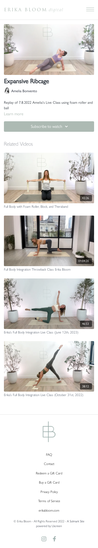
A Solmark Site (75, 521)
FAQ (49, 455)
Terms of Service (49, 501)
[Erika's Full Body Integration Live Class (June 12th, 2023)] (49, 332)
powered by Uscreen (49, 526)
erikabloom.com (49, 510)
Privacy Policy (49, 492)
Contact (49, 464)
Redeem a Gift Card (49, 473)
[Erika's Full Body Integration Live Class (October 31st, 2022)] (49, 395)
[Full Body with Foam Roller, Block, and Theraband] (49, 206)
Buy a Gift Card (49, 482)
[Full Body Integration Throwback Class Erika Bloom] (49, 269)
